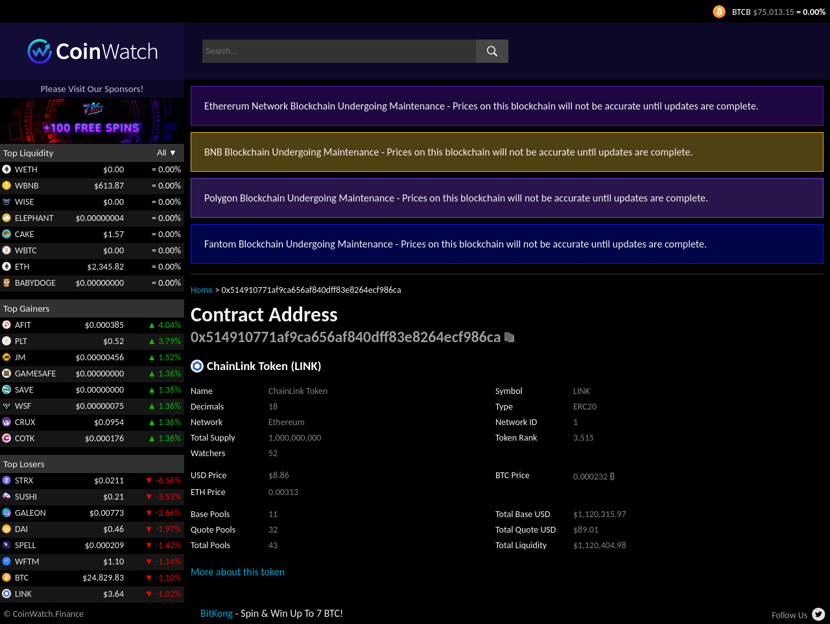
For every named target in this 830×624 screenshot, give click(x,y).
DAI (21, 529)
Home (202, 289)
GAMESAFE (35, 373)
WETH (26, 169)
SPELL (25, 545)
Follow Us (789, 615)
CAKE (24, 234)
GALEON (30, 512)
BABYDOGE (35, 282)
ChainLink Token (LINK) (264, 365)
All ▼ (167, 152)
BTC (22, 577)
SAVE (24, 389)
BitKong (216, 613)
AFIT (23, 324)
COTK (24, 438)
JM (20, 357)
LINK (23, 593)
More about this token (238, 572)
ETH (22, 266)
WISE (24, 201)
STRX (24, 480)
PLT (21, 341)
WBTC (26, 250)
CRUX (25, 422)
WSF (23, 405)
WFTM (27, 561)
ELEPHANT (34, 218)
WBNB (27, 185)
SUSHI (26, 496)
